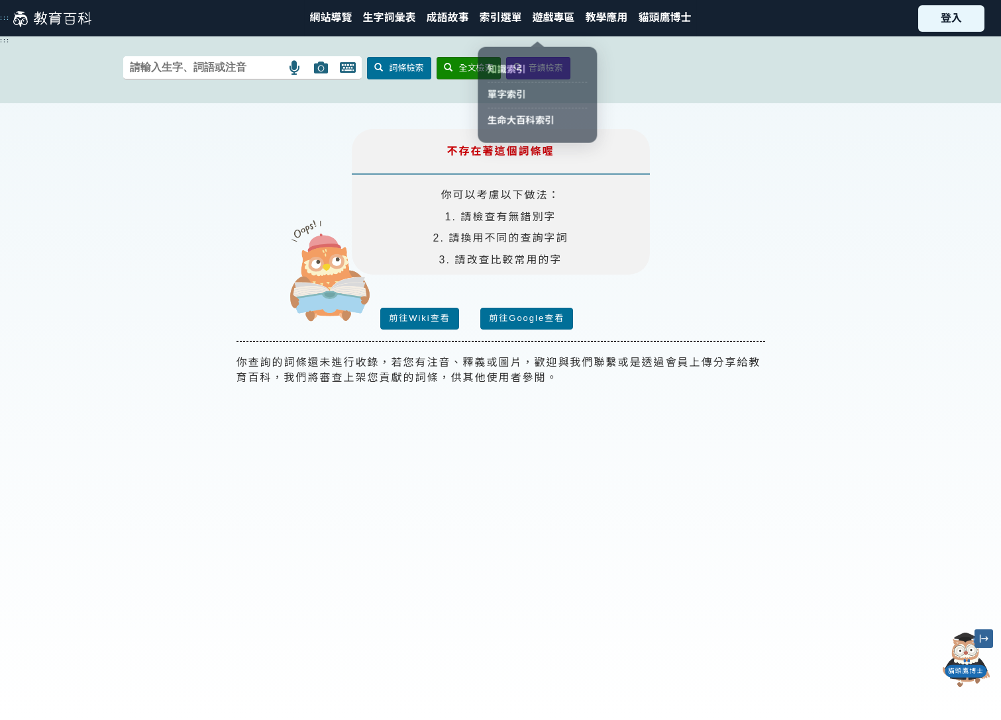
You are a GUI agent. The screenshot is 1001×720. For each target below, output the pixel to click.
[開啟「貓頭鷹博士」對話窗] (966, 660)
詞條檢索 (399, 68)
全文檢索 (469, 68)
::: (5, 18)
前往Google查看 (526, 318)
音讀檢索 (538, 68)
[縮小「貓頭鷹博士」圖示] (984, 638)
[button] (500, 18)
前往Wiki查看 (419, 318)
